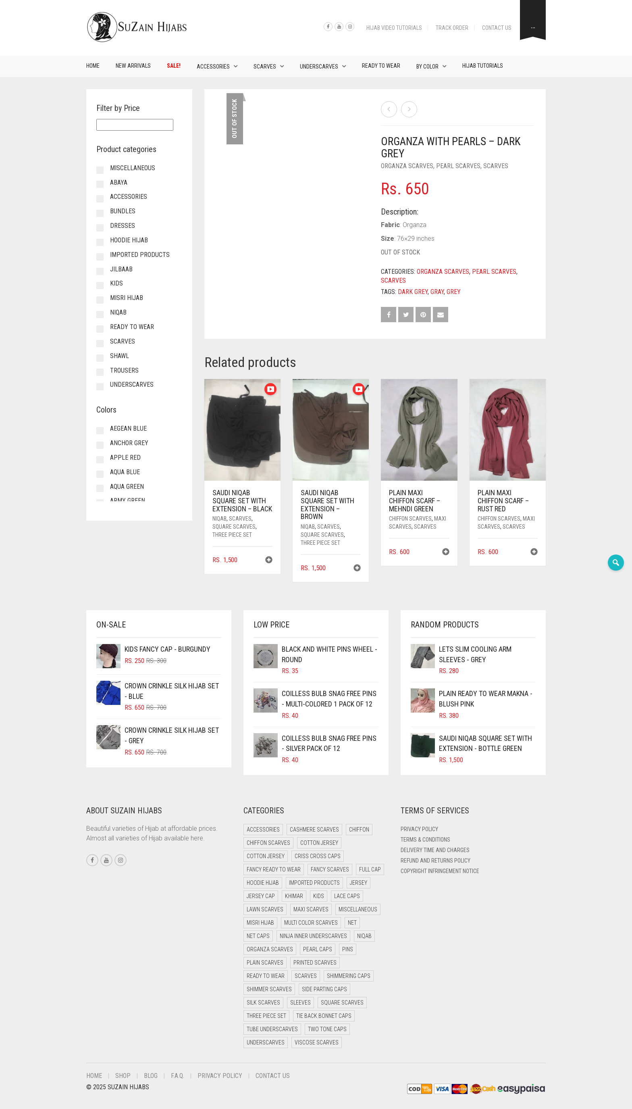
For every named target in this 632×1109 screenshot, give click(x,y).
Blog (151, 1076)
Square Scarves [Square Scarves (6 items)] (342, 1002)
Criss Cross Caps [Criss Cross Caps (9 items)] (318, 856)
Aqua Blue (125, 472)
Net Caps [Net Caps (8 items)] (258, 936)
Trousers (124, 370)
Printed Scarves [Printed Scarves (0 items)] (315, 962)
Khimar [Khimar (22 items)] (294, 896)
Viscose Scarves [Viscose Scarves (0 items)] (317, 1042)
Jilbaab (121, 269)
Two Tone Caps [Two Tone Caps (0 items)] (327, 1029)
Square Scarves (234, 526)
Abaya (118, 182)
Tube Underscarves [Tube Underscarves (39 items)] (272, 1029)
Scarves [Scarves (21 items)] (306, 976)
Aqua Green (127, 486)
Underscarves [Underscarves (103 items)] (266, 1042)
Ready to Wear (381, 66)
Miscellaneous (132, 168)
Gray (437, 292)
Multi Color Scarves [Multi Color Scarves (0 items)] (311, 922)
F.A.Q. (177, 1076)
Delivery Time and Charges (435, 850)
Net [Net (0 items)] (352, 922)
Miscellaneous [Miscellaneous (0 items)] (358, 909)
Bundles (122, 211)
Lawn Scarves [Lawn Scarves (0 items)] (265, 909)
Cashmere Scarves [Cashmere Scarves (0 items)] (314, 829)
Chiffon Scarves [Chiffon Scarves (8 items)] (268, 843)
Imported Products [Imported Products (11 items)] (314, 883)
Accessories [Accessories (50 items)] (263, 829)
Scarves (265, 66)
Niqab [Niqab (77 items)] (364, 936)
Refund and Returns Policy (435, 860)
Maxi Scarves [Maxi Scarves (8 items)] (310, 909)
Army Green (127, 500)
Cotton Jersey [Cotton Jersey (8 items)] (266, 856)
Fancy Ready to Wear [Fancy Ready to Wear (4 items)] (274, 869)
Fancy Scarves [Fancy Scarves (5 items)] (330, 869)
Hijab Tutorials (482, 66)
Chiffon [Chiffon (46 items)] (359, 829)
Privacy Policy (419, 829)
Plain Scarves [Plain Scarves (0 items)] (265, 962)
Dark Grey (413, 292)
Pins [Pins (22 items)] (347, 949)
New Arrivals (133, 66)
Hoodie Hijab (129, 240)
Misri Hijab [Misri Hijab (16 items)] (260, 922)
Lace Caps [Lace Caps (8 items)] (347, 896)
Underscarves (319, 66)
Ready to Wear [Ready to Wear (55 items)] (266, 976)
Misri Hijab (126, 298)
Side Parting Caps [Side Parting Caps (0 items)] (324, 989)
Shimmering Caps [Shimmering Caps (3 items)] (348, 976)
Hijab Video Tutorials (394, 28)
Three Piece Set (232, 535)
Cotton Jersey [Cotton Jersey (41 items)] (319, 843)
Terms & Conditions (425, 839)
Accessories (213, 66)
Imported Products (140, 254)
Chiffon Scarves (410, 518)
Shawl (119, 356)
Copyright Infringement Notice (440, 871)
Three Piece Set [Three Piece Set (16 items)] (266, 1016)
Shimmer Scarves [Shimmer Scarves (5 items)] (269, 989)
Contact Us (496, 28)
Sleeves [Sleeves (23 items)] (300, 1002)
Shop (123, 1076)
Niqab (219, 518)
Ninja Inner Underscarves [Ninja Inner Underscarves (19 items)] (313, 936)
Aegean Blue (128, 428)
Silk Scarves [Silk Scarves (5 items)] (263, 1002)
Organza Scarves (407, 166)
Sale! (174, 66)
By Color (427, 66)
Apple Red (125, 457)
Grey (454, 292)
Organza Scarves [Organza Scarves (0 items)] (270, 949)
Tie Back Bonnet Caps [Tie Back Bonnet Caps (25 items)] (323, 1016)
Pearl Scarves (458, 166)
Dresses (122, 225)
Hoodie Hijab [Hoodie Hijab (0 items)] (263, 883)
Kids (116, 283)
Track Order (452, 28)
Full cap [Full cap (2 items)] (370, 869)
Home (93, 66)
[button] (268, 561)
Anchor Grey (129, 443)
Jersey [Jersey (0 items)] (358, 883)
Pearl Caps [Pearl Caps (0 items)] (317, 949)
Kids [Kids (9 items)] (318, 896)
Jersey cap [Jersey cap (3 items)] (261, 896)
